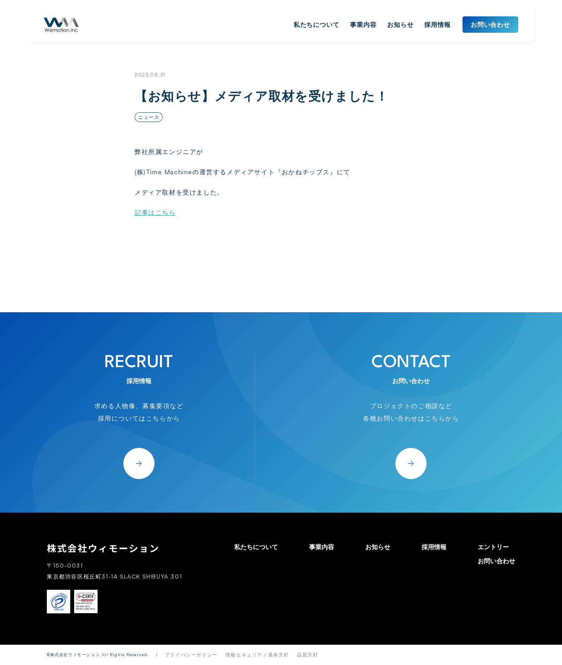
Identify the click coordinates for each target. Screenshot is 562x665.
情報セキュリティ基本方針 (257, 655)
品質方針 (307, 655)
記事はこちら (155, 212)
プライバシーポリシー (191, 655)
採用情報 (437, 24)
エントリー (493, 547)
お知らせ (400, 24)
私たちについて (316, 24)
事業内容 (363, 24)
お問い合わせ (490, 24)
